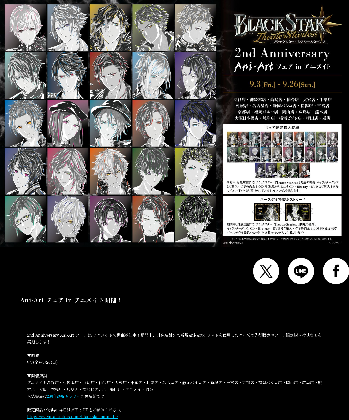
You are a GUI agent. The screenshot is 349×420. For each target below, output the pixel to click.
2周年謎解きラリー (64, 396)
